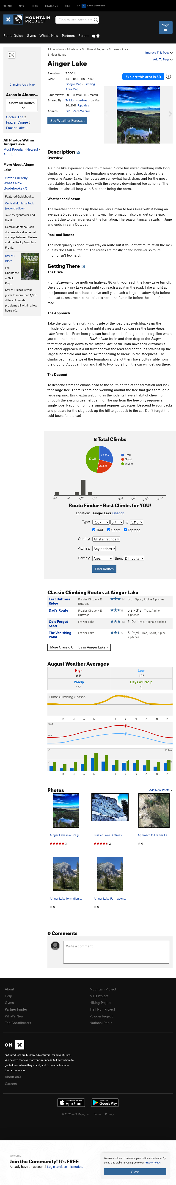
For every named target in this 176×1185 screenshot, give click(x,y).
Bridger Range (56, 54)
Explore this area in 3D (143, 77)
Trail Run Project (102, 1009)
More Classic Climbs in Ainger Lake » (79, 647)
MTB (22, 5)
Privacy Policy (152, 1162)
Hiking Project (100, 1003)
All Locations (55, 49)
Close (135, 1172)
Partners (68, 35)
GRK (69, 111)
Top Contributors (18, 1023)
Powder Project (101, 1016)
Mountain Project (103, 989)
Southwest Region (93, 49)
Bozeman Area (118, 49)
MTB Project (99, 996)
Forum (83, 35)
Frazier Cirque (17, 122)
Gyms (31, 35)
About (9, 989)
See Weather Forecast (67, 120)
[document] (135, 1165)
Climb (7, 5)
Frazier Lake (15, 128)
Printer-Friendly (15, 178)
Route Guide (13, 35)
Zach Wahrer (81, 111)
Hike (35, 5)
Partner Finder (16, 1009)
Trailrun (51, 5)
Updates (83, 105)
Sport (113, 530)
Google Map (73, 84)
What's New (48, 35)
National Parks (101, 1023)
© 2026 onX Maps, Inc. (76, 1114)
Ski (67, 5)
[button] (108, 115)
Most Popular (13, 149)
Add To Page (163, 59)
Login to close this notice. (65, 1167)
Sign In (165, 27)
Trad (97, 530)
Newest (32, 149)
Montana (73, 49)
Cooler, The (14, 117)
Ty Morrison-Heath (78, 100)
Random (9, 154)
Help (8, 996)
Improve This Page (159, 52)
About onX (13, 1077)
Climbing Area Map (22, 84)
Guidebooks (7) (15, 188)
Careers (11, 1084)
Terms (97, 1114)
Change (118, 513)
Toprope (132, 530)
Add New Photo (161, 790)
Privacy (109, 1114)
